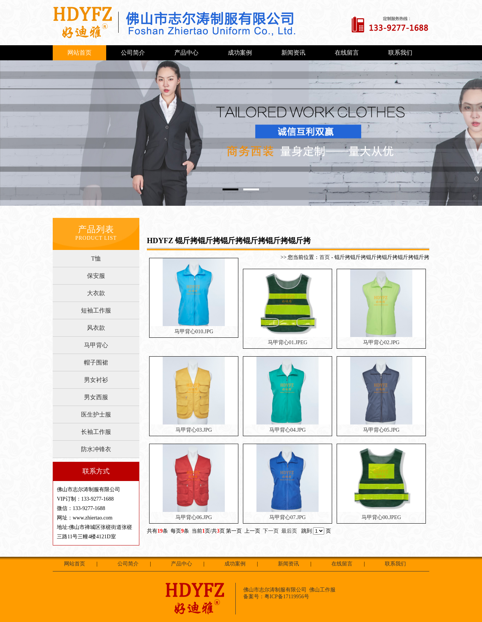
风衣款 (96, 328)
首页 (324, 257)
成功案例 (240, 52)
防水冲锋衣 (96, 449)
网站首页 (79, 52)
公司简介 (133, 52)
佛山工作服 (322, 590)
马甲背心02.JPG (381, 342)
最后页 (289, 531)
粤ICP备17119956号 (286, 596)
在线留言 (347, 52)
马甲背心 (96, 345)
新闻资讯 (293, 52)
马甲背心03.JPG (193, 430)
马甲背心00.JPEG (381, 517)
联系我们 (400, 52)
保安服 (96, 276)
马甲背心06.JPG (193, 517)
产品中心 (186, 52)
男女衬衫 (96, 380)
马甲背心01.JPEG (287, 342)
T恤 (96, 258)
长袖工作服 (96, 432)
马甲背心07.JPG (287, 517)
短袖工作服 (96, 310)
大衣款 (96, 293)
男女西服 (96, 397)
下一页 (271, 531)
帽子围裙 (96, 362)
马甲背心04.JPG (287, 430)
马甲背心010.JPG (194, 331)
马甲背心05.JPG (381, 430)
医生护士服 (96, 414)
